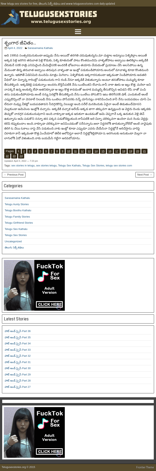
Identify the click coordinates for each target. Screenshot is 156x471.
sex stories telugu (46, 165)
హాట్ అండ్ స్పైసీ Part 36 (18, 331)
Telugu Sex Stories (93, 165)
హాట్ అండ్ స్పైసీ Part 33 (18, 349)
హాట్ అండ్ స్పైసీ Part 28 (18, 380)
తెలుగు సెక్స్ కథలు (14, 247)
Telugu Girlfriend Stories (19, 222)
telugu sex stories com (119, 165)
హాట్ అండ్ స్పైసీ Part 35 (18, 337)
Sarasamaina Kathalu (40, 48)
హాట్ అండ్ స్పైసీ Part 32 (18, 355)
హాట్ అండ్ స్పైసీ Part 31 (18, 362)
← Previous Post (14, 174)
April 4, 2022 (15, 48)
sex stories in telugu (23, 165)
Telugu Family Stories (17, 216)
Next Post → (144, 174)
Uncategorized (13, 241)
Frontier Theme (145, 467)
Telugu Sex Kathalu (69, 165)
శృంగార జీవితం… (20, 43)
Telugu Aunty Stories (17, 204)
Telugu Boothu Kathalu (18, 210)
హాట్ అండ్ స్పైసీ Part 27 (18, 386)
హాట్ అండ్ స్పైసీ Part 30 (18, 368)
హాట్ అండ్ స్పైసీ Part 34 (18, 343)
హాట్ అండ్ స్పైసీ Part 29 (18, 374)
